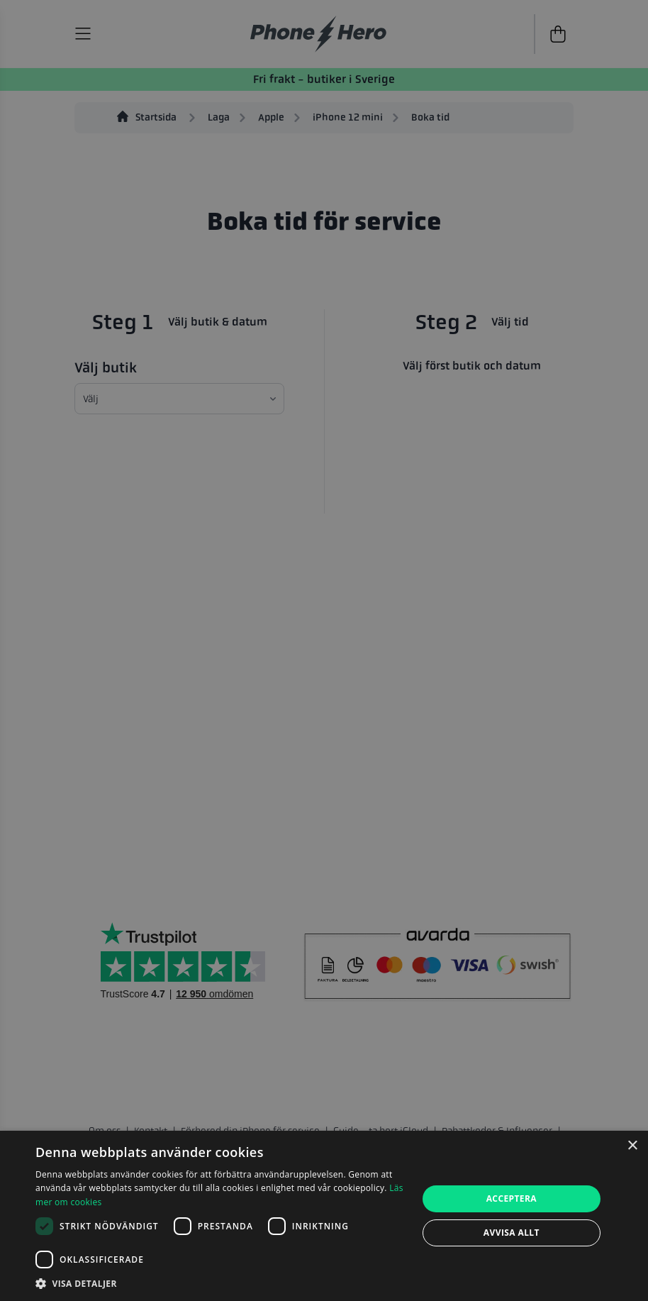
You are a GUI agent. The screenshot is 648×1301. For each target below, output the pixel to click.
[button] (220, 1283)
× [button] (632, 1146)
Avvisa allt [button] (512, 1233)
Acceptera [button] (511, 1198)
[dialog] (324, 1216)
